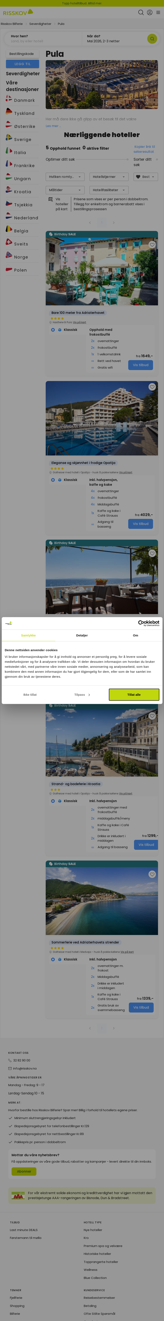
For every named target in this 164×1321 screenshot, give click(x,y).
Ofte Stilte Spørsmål (99, 1314)
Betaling (90, 1306)
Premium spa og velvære (103, 1246)
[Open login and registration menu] (149, 12)
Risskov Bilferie (12, 24)
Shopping (17, 1306)
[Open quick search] (141, 12)
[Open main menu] (158, 12)
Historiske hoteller (97, 1254)
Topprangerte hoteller (101, 1262)
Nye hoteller (93, 1230)
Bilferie (15, 1314)
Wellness (90, 1270)
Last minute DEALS (24, 1230)
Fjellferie (16, 1298)
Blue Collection (95, 1278)
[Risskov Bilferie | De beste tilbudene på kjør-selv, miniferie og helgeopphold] (18, 12)
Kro (86, 1238)
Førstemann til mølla (25, 1238)
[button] (79, 177)
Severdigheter (40, 24)
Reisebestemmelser (99, 1298)
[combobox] (65, 177)
